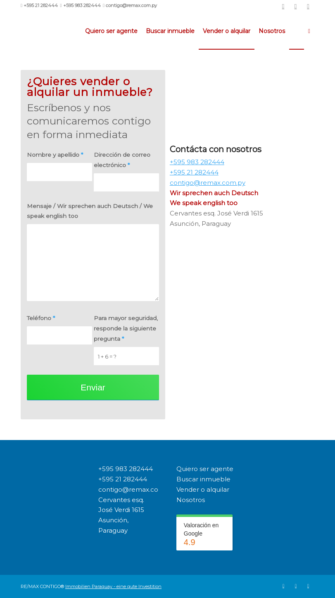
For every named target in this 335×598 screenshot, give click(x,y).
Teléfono (41, 318)
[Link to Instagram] (308, 6)
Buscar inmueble (203, 479)
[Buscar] (309, 31)
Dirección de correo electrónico (122, 159)
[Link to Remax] (283, 6)
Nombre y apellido (55, 154)
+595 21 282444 (122, 479)
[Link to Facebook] (296, 6)
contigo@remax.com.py (136, 489)
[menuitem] (111, 31)
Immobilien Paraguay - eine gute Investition (113, 586)
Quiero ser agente (204, 469)
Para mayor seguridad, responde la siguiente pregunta (126, 328)
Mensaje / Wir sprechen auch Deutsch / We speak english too (90, 211)
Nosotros (190, 500)
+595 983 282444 (125, 469)
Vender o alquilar (202, 489)
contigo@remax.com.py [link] (207, 183)
